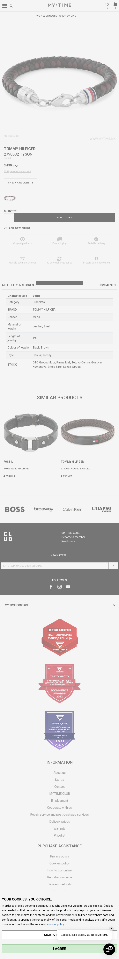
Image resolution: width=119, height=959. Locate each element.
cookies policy (55, 924)
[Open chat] (109, 949)
